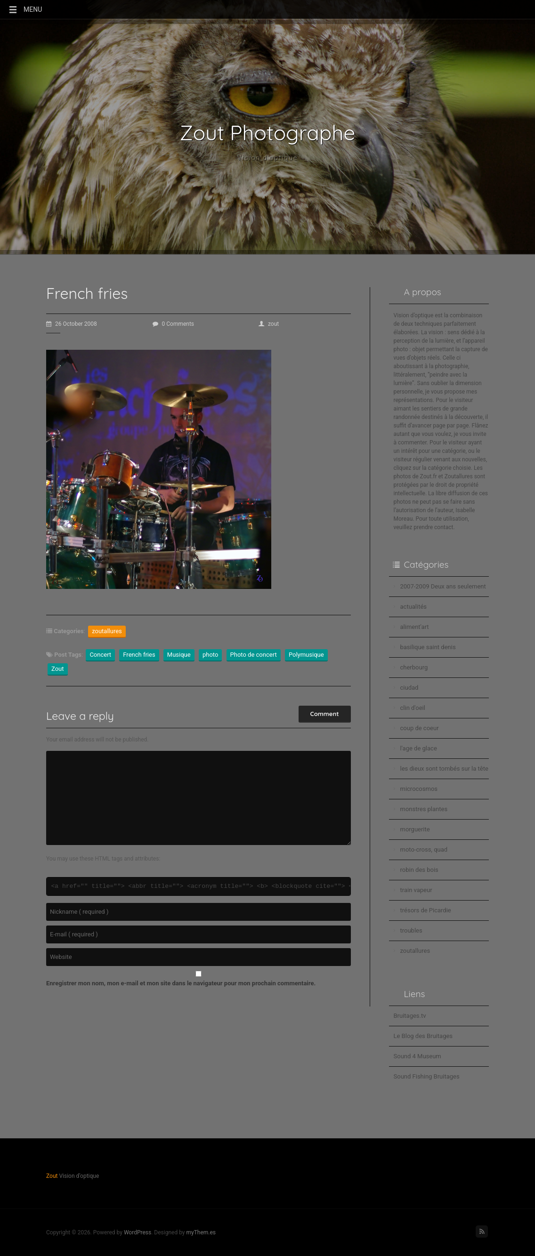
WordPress (137, 1232)
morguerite (415, 829)
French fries (139, 654)
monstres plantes (424, 809)
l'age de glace (418, 748)
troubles (411, 930)
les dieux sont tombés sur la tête (444, 768)
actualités (413, 606)
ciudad (409, 687)
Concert (100, 654)
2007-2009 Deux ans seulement (443, 586)
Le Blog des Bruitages (423, 1035)
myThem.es (201, 1232)
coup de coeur (419, 728)
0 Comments (174, 324)
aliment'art (414, 626)
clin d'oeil (412, 707)
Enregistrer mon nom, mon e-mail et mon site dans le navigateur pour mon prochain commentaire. (181, 983)
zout (269, 324)
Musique (179, 654)
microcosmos (419, 788)
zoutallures (107, 631)
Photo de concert (253, 654)
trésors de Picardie (425, 910)
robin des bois (419, 869)
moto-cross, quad (424, 849)
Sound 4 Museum (417, 1056)
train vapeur (416, 890)
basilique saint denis (428, 647)
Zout (57, 668)
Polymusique (306, 654)
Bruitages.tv (410, 1015)
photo (210, 654)
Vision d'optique (267, 157)
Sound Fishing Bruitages (427, 1076)
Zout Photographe (268, 132)
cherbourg (414, 667)
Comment (324, 713)
